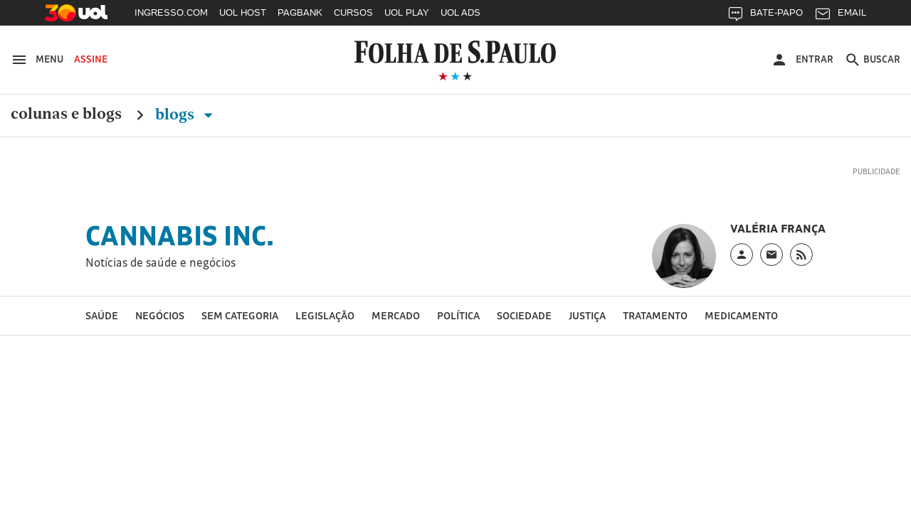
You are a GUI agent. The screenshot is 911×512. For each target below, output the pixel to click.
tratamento (655, 315)
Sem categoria (239, 315)
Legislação (324, 315)
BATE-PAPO (765, 16)
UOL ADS (460, 12)
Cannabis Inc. (179, 235)
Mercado (396, 315)
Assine (90, 59)
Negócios (159, 315)
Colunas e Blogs (66, 114)
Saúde (101, 315)
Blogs (186, 114)
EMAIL (840, 16)
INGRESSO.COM (171, 12)
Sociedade (524, 315)
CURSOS (353, 12)
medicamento (741, 315)
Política (458, 315)
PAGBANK (300, 12)
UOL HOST (242, 12)
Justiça (587, 315)
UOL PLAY (406, 12)
